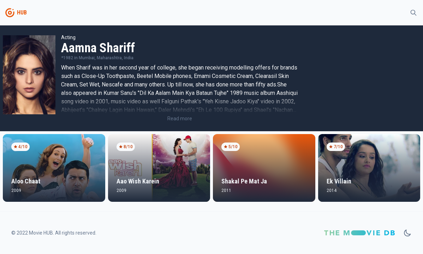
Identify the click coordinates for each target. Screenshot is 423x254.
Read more (179, 118)
